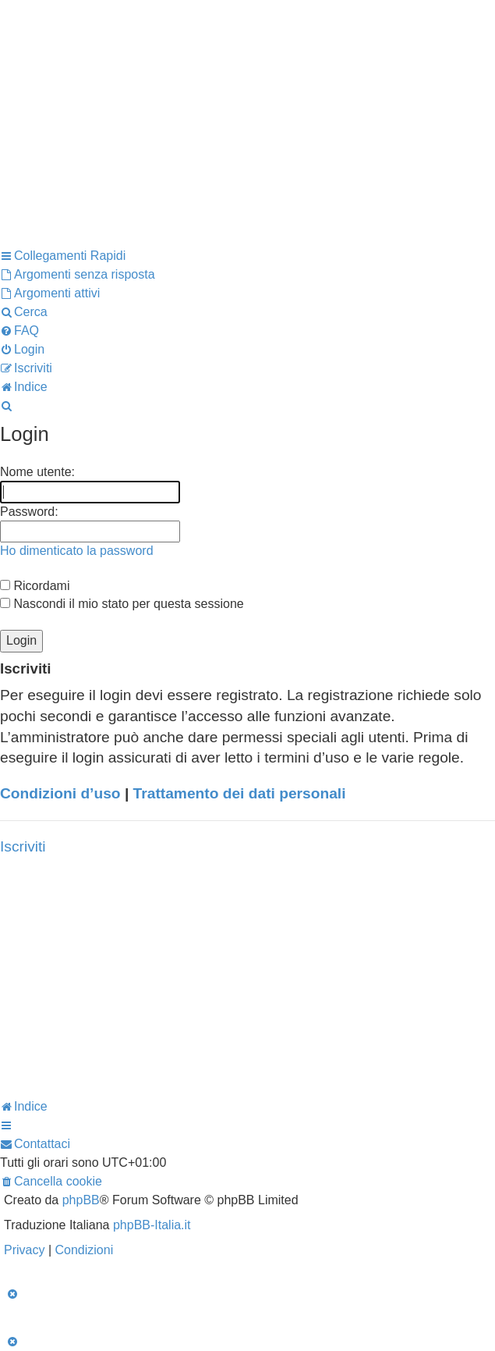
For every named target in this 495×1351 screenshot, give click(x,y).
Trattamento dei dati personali (239, 793)
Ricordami (34, 585)
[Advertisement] (247, 136)
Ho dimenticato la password (77, 550)
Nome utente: (37, 471)
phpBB (81, 1200)
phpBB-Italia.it (152, 1225)
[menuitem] (77, 274)
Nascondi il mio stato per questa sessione (122, 603)
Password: (29, 511)
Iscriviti (23, 846)
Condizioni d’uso (60, 793)
